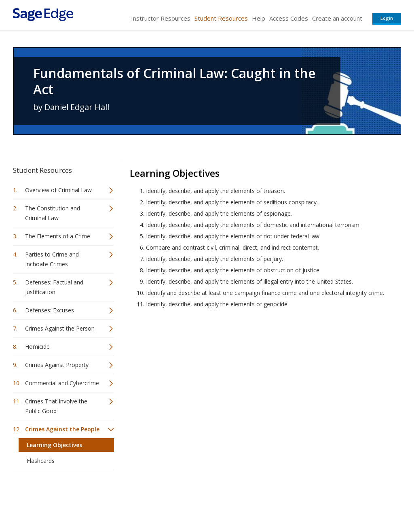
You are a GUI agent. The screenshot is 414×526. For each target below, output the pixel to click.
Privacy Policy (347, 496)
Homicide (37, 346)
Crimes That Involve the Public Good (56, 406)
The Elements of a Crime (57, 236)
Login (386, 18)
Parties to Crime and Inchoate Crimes (52, 259)
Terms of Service (253, 496)
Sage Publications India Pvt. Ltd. (130, 496)
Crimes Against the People (62, 429)
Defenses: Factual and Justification (54, 287)
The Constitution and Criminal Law (52, 213)
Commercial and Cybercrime (62, 383)
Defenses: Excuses (49, 310)
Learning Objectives (54, 445)
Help (258, 18)
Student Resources (221, 18)
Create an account (337, 18)
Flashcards (41, 460)
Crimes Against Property (57, 365)
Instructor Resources (160, 18)
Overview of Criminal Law (58, 190)
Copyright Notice (303, 496)
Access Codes (288, 18)
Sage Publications (59, 496)
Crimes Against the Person (60, 328)
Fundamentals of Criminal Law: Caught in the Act (174, 81)
